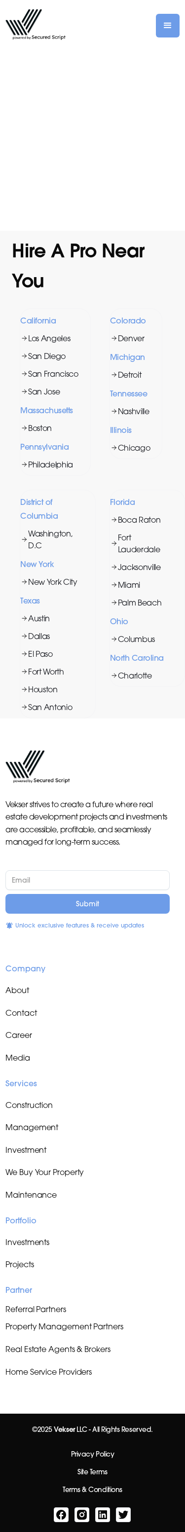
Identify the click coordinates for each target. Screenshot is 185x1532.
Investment (25, 1150)
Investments (27, 1242)
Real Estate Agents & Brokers (57, 1349)
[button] (168, 25)
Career (18, 1035)
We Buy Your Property (44, 1172)
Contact (21, 1013)
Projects (19, 1264)
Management (31, 1127)
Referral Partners (35, 1309)
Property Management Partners (64, 1326)
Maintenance (31, 1195)
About (17, 990)
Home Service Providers (48, 1372)
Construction (29, 1105)
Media (17, 1058)
